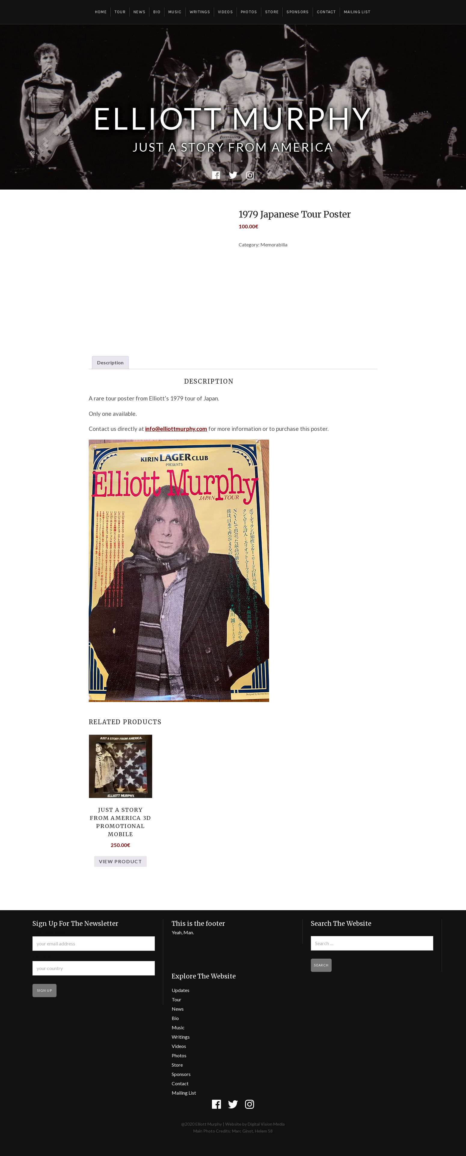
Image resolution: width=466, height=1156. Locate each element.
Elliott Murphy (233, 118)
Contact (326, 12)
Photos (249, 12)
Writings (200, 12)
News (139, 12)
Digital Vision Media (266, 1124)
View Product (120, 861)
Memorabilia (273, 244)
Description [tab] (110, 362)
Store (272, 12)
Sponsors (298, 12)
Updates (180, 990)
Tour (120, 12)
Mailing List (357, 12)
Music (175, 12)
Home (101, 12)
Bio (157, 12)
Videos (225, 12)
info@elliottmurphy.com (176, 428)
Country (41, 957)
